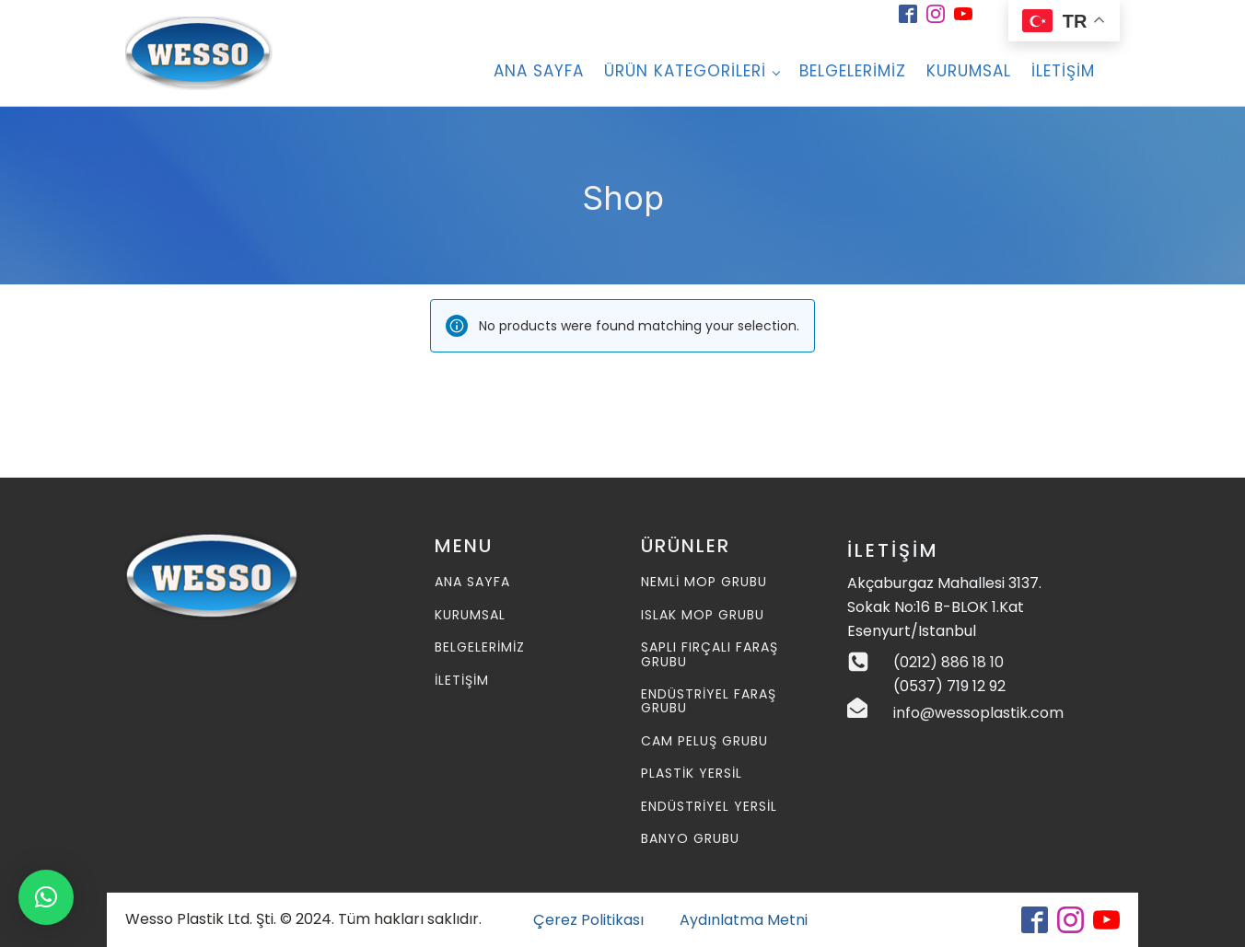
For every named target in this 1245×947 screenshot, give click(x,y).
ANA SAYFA (539, 71)
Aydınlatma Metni (744, 919)
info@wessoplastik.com (978, 712)
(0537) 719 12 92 (949, 686)
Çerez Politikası (588, 919)
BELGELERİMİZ (852, 71)
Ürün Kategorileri (685, 71)
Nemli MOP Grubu (704, 582)
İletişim (1063, 71)
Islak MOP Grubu (702, 615)
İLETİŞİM (462, 680)
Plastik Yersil (691, 773)
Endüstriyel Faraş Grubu (708, 701)
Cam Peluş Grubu (704, 741)
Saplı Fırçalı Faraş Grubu (709, 655)
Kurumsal (968, 71)
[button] (46, 897)
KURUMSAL (470, 615)
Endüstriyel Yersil (709, 807)
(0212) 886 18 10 (948, 662)
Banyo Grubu (690, 839)
